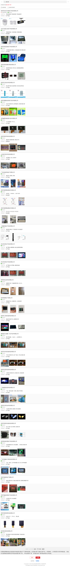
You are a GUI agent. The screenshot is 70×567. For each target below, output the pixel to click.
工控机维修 (13, 32)
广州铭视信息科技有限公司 (8, 387)
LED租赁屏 (21, 372)
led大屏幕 (13, 426)
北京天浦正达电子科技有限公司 (9, 28)
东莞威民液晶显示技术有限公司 (9, 118)
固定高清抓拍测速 (15, 534)
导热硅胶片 (19, 14)
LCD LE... (21, 283)
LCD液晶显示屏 (17, 50)
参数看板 (12, 247)
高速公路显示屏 (16, 480)
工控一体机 (8, 462)
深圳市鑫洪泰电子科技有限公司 (9, 495)
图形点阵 (23, 50)
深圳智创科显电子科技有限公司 (9, 441)
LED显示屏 (16, 372)
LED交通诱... (16, 444)
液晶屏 (7, 139)
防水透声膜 (13, 85)
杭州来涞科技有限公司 (6, 531)
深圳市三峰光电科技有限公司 (8, 315)
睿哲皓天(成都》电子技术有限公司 (10, 333)
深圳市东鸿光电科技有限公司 (8, 351)
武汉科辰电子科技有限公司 (8, 244)
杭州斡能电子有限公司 (6, 298)
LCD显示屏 (8, 498)
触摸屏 (9, 121)
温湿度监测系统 (20, 68)
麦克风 (7, 175)
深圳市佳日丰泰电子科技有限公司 (9, 10)
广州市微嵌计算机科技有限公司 (9, 459)
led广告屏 (8, 426)
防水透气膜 (8, 85)
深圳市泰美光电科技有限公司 (8, 423)
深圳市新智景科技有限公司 (8, 513)
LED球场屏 (15, 103)
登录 (32, 557)
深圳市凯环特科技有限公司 (8, 136)
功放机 (10, 175)
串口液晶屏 (19, 229)
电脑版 (37, 561)
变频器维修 (8, 32)
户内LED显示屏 (21, 355)
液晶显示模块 (9, 229)
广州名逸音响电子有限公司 (8, 172)
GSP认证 (14, 68)
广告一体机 (8, 390)
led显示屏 (17, 426)
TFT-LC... (14, 121)
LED (11, 157)
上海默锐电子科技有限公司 (8, 226)
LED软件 (14, 157)
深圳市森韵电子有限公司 (7, 477)
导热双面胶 (8, 14)
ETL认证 (8, 211)
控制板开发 (8, 301)
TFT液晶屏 (14, 229)
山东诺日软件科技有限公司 (8, 154)
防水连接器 (18, 408)
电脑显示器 (8, 283)
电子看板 (8, 247)
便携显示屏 (16, 319)
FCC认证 (16, 211)
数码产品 (11, 319)
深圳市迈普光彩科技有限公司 (8, 369)
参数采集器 (17, 265)
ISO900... (8, 193)
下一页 (39, 549)
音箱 (14, 175)
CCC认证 (12, 211)
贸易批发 (8, 141)
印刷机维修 (19, 32)
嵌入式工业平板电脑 (22, 462)
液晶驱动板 (11, 139)
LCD (7, 121)
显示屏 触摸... (9, 337)
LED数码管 (13, 301)
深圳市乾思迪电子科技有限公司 (9, 46)
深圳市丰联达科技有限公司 (8, 405)
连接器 (13, 408)
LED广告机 (15, 355)
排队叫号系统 (20, 390)
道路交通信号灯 (9, 480)
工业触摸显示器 (14, 283)
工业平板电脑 (14, 462)
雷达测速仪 (8, 534)
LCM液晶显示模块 (10, 50)
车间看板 (8, 157)
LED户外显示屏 (9, 103)
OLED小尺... (8, 516)
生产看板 (8, 265)
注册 (38, 557)
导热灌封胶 (13, 14)
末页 (43, 549)
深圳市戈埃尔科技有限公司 (8, 82)
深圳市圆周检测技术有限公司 (8, 190)
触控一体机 (13, 390)
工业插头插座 (9, 408)
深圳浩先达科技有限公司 (7, 280)
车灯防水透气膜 (20, 85)
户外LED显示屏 (9, 355)
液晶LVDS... (17, 139)
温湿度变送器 (9, 68)
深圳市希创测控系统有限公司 (8, 64)
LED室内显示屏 (21, 103)
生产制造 (8, 15)
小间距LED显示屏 (10, 372)
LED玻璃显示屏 (9, 444)
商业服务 (8, 33)
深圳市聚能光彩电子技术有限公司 (9, 100)
